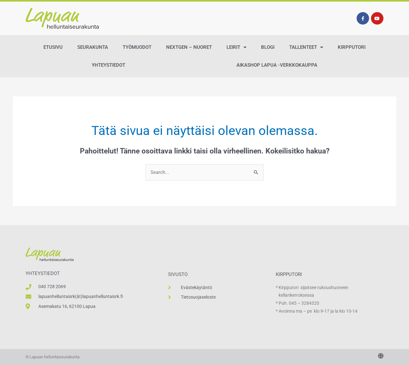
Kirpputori (352, 47)
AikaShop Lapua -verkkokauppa (276, 65)
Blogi (267, 47)
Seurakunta (92, 47)
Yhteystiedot (108, 65)
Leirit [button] (236, 47)
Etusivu (53, 47)
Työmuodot (137, 47)
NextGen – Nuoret (189, 47)
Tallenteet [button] (306, 47)
